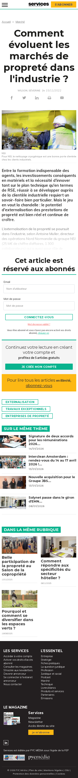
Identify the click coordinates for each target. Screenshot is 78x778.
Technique (47, 684)
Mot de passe (12, 299)
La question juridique (53, 667)
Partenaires (47, 695)
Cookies (60, 773)
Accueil (6, 21)
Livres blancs (48, 688)
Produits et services (52, 691)
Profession (47, 670)
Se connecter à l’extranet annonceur (18, 679)
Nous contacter (12, 684)
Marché (20, 21)
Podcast (46, 677)
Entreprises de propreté (27, 416)
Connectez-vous (39, 317)
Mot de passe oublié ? (39, 324)
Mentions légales (53, 770)
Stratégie (46, 660)
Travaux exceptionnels (26, 409)
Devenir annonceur (14, 674)
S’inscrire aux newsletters (18, 670)
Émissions (47, 698)
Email (6, 282)
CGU (67, 770)
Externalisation (20, 402)
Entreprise (47, 656)
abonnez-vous (39, 385)
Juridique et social (51, 674)
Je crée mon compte (39, 367)
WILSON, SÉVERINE (29, 90)
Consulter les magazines (17, 667)
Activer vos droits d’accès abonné (18, 661)
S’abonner (64, 4)
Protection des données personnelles (33, 773)
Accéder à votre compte (17, 656)
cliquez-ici (43, 333)
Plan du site (35, 770)
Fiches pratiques (50, 663)
